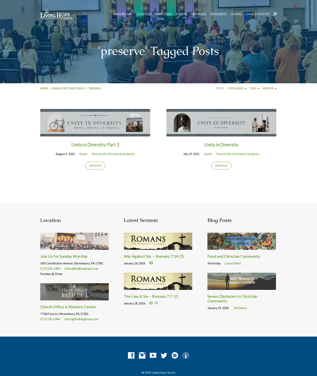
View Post (95, 165)
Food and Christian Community (233, 256)
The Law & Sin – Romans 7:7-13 (151, 296)
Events (181, 14)
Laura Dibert (233, 263)
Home (44, 88)
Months (269, 88)
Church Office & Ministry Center (68, 306)
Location (143, 14)
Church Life (99, 154)
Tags (254, 88)
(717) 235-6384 (50, 268)
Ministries (164, 14)
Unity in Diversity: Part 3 (95, 144)
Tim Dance (240, 308)
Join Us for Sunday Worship (63, 256)
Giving (236, 14)
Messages (198, 14)
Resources (218, 14)
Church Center (257, 14)
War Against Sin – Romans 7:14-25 (154, 256)
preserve (95, 88)
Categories (237, 88)
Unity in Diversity (221, 144)
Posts (220, 88)
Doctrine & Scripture (121, 154)
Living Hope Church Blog (68, 88)
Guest (83, 154)
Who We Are (122, 14)
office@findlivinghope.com (81, 268)
